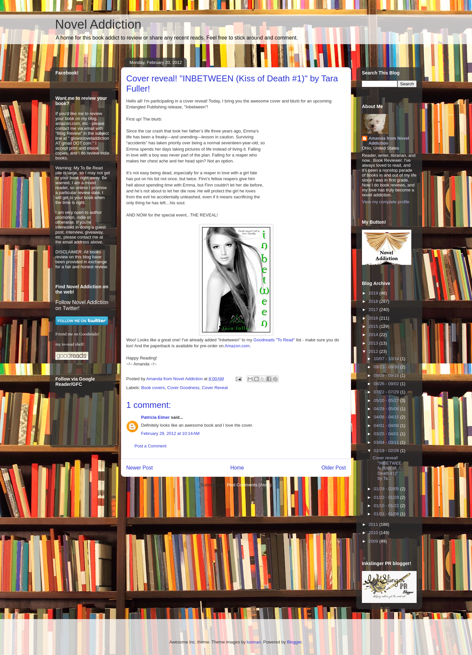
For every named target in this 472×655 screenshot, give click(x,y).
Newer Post (139, 467)
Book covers (153, 387)
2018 (374, 301)
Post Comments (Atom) (249, 484)
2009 (374, 541)
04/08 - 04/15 (387, 416)
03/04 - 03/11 (387, 442)
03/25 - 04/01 (387, 433)
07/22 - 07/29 (387, 391)
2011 (374, 524)
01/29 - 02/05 (387, 488)
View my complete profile (385, 201)
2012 (374, 351)
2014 (374, 334)
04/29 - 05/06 (387, 408)
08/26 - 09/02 (387, 383)
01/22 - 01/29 (387, 497)
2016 (374, 318)
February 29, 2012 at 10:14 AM (170, 433)
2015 (374, 326)
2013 (374, 343)
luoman (254, 642)
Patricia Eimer (155, 417)
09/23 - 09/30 (387, 366)
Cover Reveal (215, 387)
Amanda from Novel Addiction (389, 141)
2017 (374, 309)
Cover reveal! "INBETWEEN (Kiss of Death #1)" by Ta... (386, 468)
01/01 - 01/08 (387, 513)
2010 (374, 532)
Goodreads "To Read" (274, 339)
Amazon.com (237, 345)
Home (237, 467)
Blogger (294, 642)
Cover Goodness (183, 387)
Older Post (333, 467)
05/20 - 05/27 (387, 400)
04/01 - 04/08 (387, 425)
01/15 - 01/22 (387, 505)
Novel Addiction (98, 24)
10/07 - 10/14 (387, 358)
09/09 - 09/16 (387, 375)
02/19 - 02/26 (387, 450)
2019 (374, 293)
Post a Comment (150, 445)
